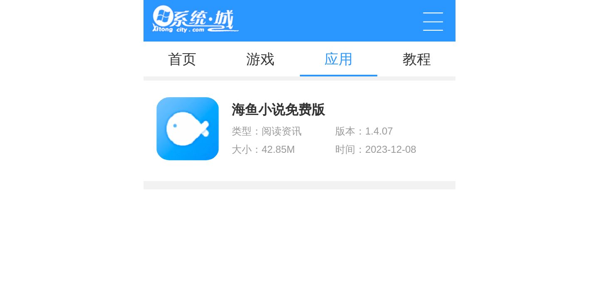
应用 (338, 59)
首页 (182, 59)
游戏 (260, 59)
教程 (417, 59)
